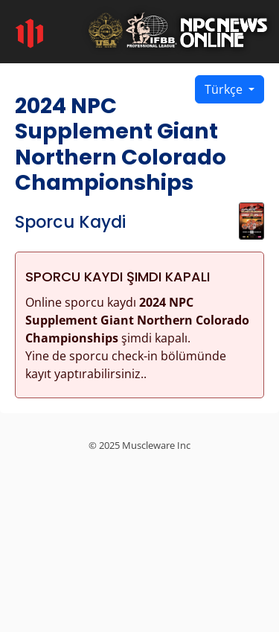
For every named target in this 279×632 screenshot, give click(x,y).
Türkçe (225, 89)
